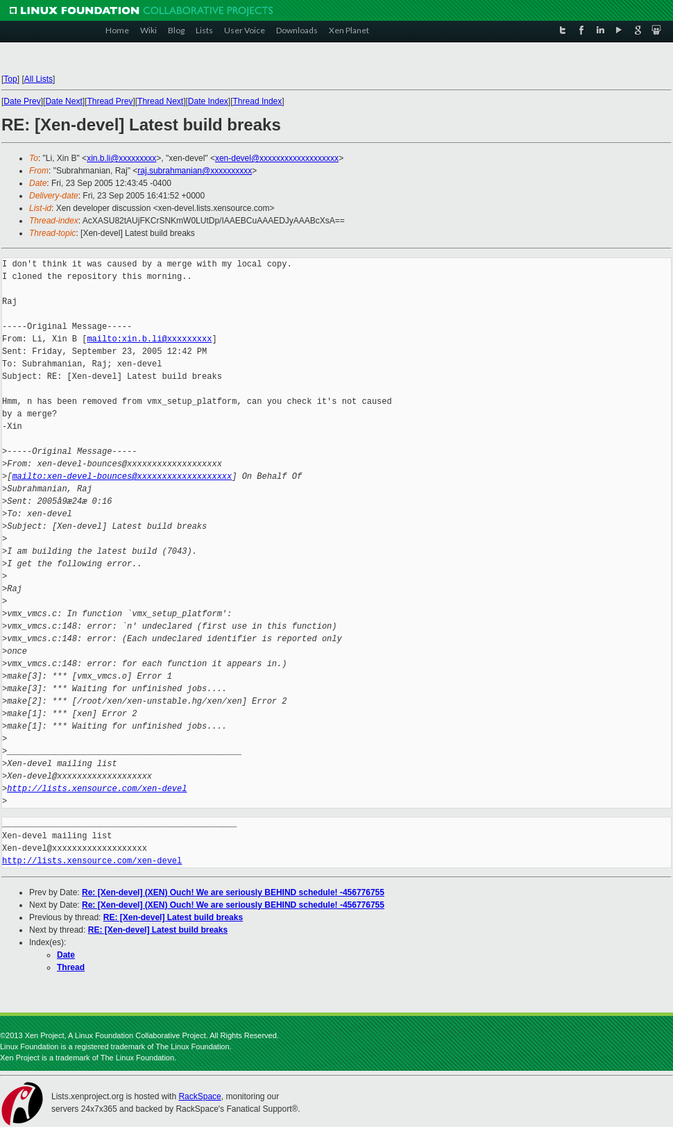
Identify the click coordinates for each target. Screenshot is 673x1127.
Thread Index (257, 101)
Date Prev (21, 101)
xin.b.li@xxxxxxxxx (121, 158)
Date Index (208, 101)
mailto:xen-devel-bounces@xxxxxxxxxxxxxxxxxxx (122, 476)
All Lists (38, 79)
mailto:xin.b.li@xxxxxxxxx (149, 339)
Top (10, 79)
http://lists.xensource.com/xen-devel (97, 789)
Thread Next (160, 101)
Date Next (63, 101)
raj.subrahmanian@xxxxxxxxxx (194, 171)
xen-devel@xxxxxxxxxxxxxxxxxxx (277, 158)
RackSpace (199, 1096)
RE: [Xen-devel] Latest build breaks (173, 917)
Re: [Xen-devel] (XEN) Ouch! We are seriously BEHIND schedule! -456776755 (233, 892)
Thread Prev (110, 101)
